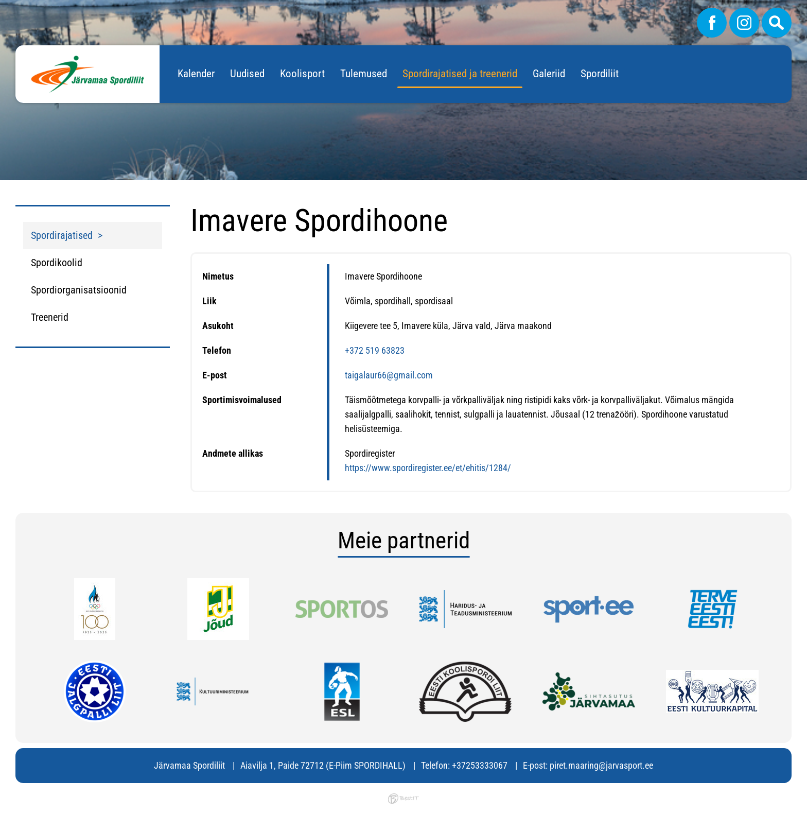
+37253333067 (479, 765)
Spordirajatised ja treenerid (459, 73)
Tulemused (363, 73)
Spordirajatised (62, 235)
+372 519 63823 (375, 350)
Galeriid (549, 73)
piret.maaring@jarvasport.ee (601, 765)
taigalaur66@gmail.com (389, 375)
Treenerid (49, 317)
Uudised (247, 73)
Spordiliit (600, 73)
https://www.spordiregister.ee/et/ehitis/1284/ (428, 467)
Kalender (196, 73)
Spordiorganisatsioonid (79, 290)
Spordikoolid (56, 262)
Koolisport (302, 73)
